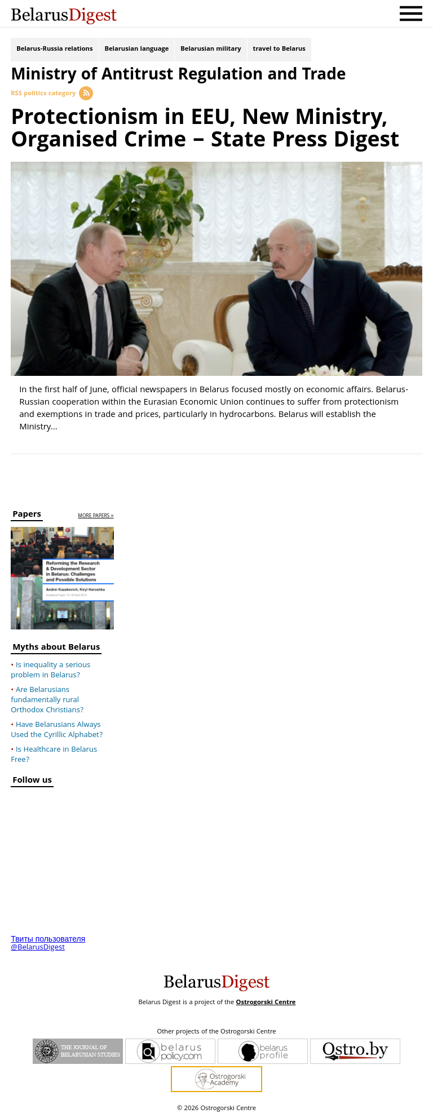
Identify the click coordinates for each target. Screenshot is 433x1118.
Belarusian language (137, 49)
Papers (26, 516)
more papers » (95, 516)
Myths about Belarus (56, 649)
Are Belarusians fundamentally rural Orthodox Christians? (47, 700)
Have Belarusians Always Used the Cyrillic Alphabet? (57, 730)
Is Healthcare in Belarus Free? (54, 755)
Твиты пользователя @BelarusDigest (48, 944)
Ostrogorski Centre (265, 1002)
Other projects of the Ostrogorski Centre (216, 1032)
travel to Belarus (279, 49)
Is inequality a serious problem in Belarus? (50, 670)
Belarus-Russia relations (54, 49)
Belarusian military (210, 49)
